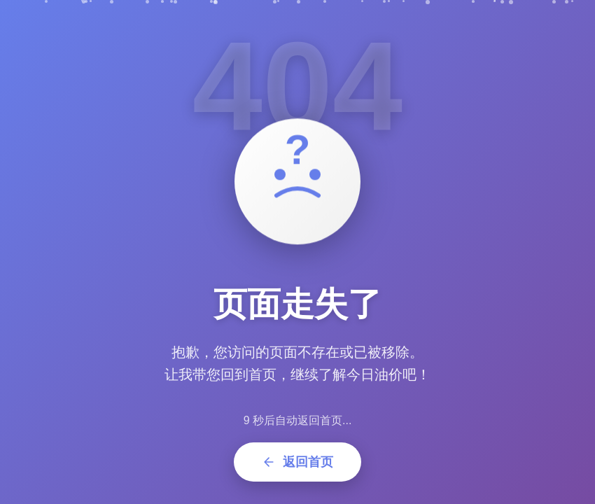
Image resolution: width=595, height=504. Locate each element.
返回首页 (297, 462)
